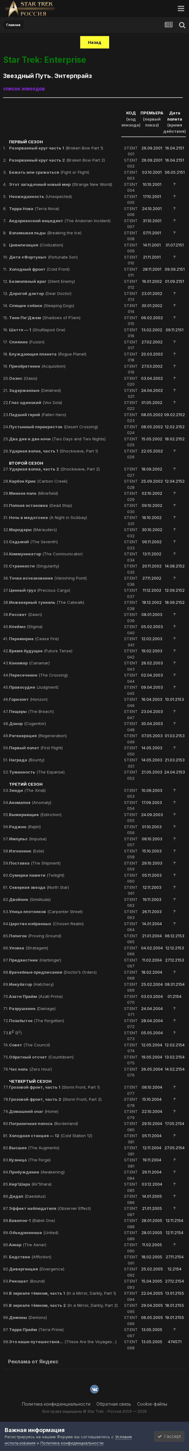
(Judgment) (33, 687)
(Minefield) (33, 493)
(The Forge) (30, 1159)
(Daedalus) (27, 1196)
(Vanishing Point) (48, 578)
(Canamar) (29, 662)
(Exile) (26, 850)
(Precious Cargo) (39, 590)
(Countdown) (41, 1056)
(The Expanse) (37, 771)
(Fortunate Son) (43, 257)
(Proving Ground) (35, 935)
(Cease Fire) (34, 638)
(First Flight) (36, 747)
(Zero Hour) (30, 1069)
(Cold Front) (39, 269)
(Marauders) (33, 529)
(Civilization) (36, 244)
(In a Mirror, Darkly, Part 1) (62, 1293)
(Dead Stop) (40, 505)
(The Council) (29, 1044)
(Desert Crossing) (53, 426)
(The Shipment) (35, 863)
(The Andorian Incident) (60, 220)
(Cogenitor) (27, 723)
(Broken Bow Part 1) (56, 147)
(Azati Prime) (36, 996)
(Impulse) (28, 838)
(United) (33, 1232)
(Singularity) (34, 565)
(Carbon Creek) (38, 481)
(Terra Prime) (36, 1329)
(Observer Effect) (50, 1208)
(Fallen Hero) (37, 414)
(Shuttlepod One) (37, 329)
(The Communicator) (46, 553)
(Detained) (35, 390)
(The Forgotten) (36, 1020)
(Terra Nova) (34, 208)
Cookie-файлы (152, 1404)
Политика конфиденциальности (56, 1404)
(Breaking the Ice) (45, 232)
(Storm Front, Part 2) (55, 1099)
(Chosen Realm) (46, 923)
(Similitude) (30, 899)
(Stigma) (26, 626)
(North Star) (39, 887)
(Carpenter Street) (46, 911)
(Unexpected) (40, 196)
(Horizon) (28, 699)
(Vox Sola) (35, 402)
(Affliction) (30, 1256)
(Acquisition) (37, 366)
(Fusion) (26, 341)
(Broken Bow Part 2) (57, 160)
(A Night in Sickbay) (48, 517)
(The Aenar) (27, 1244)
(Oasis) (23, 378)
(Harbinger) (35, 959)
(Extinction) (35, 814)
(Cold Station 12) (50, 1135)
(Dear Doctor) (40, 293)
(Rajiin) (25, 826)
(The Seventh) (33, 541)
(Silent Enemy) (42, 281)
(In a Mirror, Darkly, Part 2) (63, 1305)
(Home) (33, 1111)
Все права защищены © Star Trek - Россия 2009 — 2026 (94, 1411)
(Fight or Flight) (49, 172)
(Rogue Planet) (47, 353)
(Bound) (27, 1281)
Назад (94, 42)
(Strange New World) (60, 184)
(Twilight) (36, 875)
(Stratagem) (28, 947)
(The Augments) (34, 1147)
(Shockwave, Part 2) (54, 468)
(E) (15, 1032)
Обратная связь (113, 1404)
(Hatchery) (31, 984)
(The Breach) (31, 711)
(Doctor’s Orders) (53, 972)
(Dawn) (25, 614)
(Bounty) (26, 759)
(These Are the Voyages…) (63, 1341)
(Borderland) (43, 1123)
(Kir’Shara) (30, 1184)
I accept (169, 1436)
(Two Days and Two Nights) (57, 438)
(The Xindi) (27, 790)
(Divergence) (36, 1268)
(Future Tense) (40, 650)
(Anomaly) (30, 802)
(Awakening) (37, 1171)
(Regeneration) (38, 735)
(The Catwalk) (46, 602)
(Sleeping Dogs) (41, 305)
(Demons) (28, 1317)
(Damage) (32, 1008)
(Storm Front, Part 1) (54, 1087)
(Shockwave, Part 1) (53, 450)
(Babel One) (32, 1220)
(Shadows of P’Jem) (45, 317)
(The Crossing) (38, 675)
